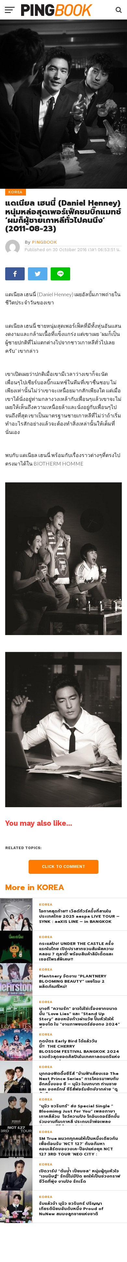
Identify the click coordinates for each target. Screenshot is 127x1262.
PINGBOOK (44, 242)
